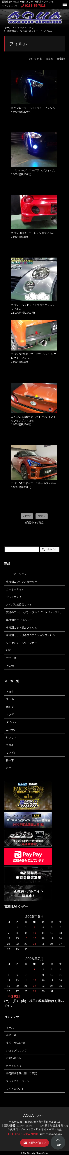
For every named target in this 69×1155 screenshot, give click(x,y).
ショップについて (16, 1050)
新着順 (61, 58)
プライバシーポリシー (19, 1081)
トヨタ (10, 691)
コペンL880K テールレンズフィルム (32, 233)
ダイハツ (19, 27)
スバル (10, 699)
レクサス (11, 737)
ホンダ (10, 706)
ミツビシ (11, 752)
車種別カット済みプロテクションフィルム (30, 635)
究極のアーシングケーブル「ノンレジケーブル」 (34, 612)
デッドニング (14, 597)
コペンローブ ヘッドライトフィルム (33, 107)
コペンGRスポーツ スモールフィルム (35, 483)
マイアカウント (15, 1088)
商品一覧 (11, 1035)
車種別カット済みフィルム (21, 627)
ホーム (8, 27)
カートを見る (14, 1065)
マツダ (10, 714)
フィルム (48, 31)
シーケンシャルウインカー (21, 642)
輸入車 (10, 760)
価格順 (49, 58)
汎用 (8, 767)
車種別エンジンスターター (21, 581)
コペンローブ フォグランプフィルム (33, 170)
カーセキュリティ (16, 574)
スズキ (10, 745)
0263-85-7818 (33, 5)
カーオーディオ (15, 589)
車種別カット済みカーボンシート (23, 31)
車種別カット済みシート (20, 619)
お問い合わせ (14, 1058)
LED (8, 650)
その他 (10, 665)
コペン (31, 27)
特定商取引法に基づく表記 (21, 1073)
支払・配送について (17, 1042)
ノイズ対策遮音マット (19, 604)
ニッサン (11, 729)
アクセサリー (14, 658)
